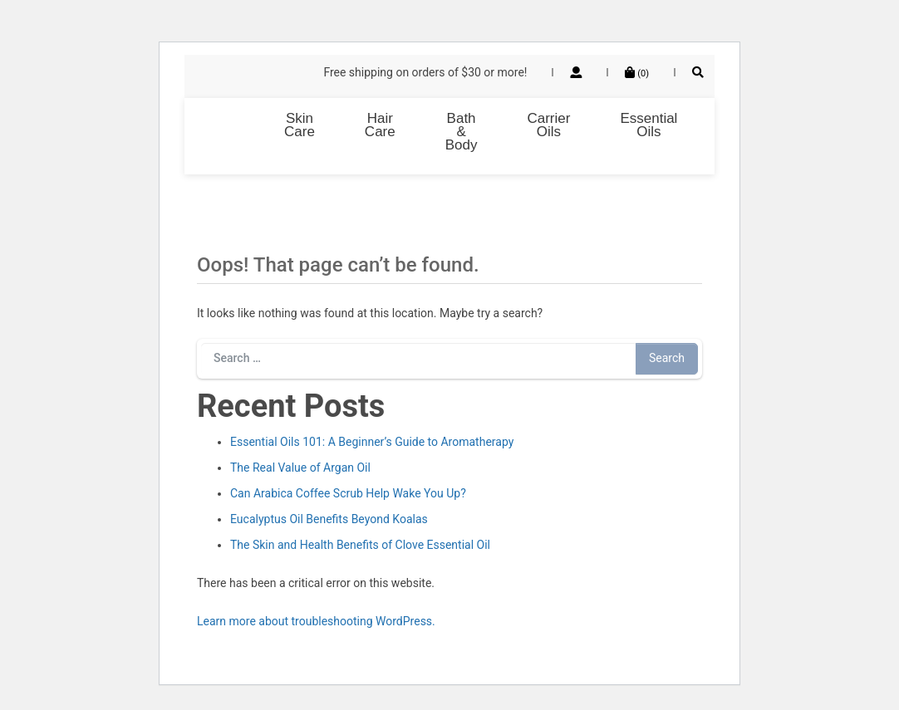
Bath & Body (461, 131)
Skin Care (299, 125)
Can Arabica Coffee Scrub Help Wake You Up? (348, 493)
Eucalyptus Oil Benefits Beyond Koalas (329, 519)
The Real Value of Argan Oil (300, 467)
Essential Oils (648, 125)
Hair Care (380, 125)
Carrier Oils (548, 125)
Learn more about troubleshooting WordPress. (316, 621)
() (637, 73)
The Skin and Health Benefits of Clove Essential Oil (360, 544)
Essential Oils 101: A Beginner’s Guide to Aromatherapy (371, 441)
